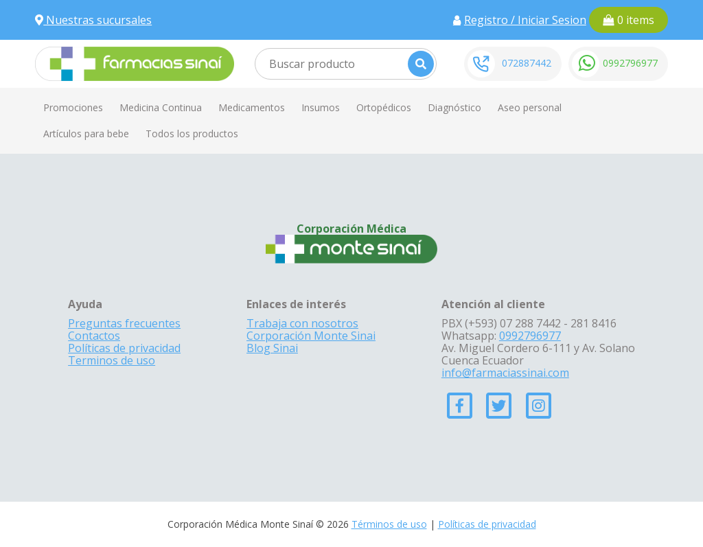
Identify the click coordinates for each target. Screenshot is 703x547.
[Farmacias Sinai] (134, 62)
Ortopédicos (383, 107)
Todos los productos (192, 133)
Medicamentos (251, 107)
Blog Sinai (272, 348)
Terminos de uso (111, 360)
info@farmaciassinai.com (505, 372)
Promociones (73, 107)
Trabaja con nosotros (302, 323)
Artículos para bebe (86, 133)
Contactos (94, 335)
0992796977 (630, 62)
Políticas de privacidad (124, 348)
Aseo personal (530, 107)
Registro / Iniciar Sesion (525, 19)
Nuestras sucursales (93, 19)
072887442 (526, 62)
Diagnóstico (454, 107)
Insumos (320, 107)
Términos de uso (389, 524)
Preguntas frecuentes (124, 323)
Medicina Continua (160, 107)
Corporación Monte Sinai (311, 335)
